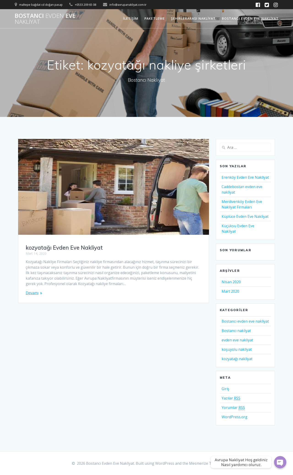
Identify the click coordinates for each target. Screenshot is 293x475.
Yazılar (231, 398)
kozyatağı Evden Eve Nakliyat (64, 247)
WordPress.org (234, 416)
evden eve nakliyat (237, 340)
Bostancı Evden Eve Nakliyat (250, 18)
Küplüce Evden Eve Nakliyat (245, 216)
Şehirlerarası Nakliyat (193, 18)
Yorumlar (233, 407)
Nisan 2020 (231, 281)
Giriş (225, 388)
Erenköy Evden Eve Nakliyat (245, 177)
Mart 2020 (230, 291)
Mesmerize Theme (205, 463)
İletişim (130, 18)
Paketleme (154, 18)
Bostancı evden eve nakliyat (245, 321)
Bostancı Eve (45, 18)
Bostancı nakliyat (236, 330)
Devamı (32, 292)
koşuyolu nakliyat (237, 349)
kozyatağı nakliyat (237, 358)
